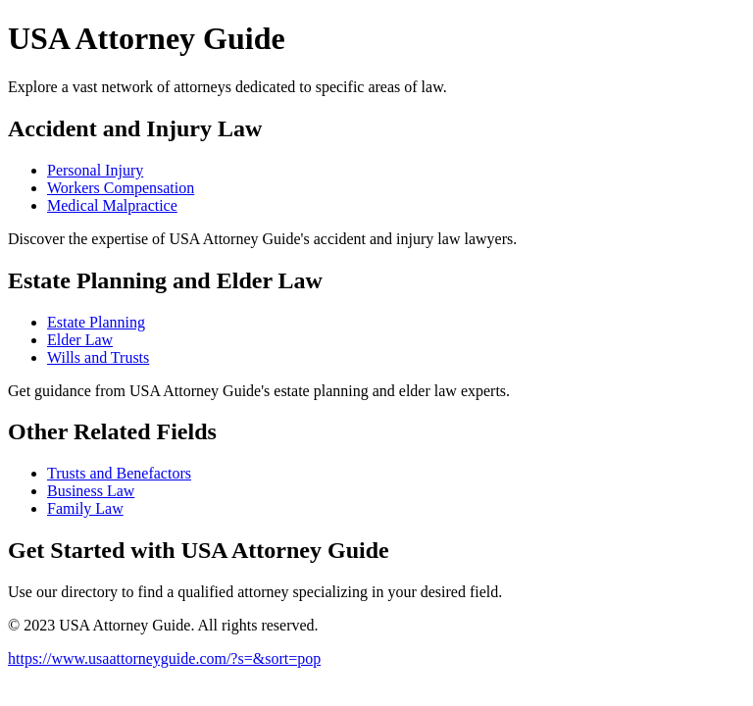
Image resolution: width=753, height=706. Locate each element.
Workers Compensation (120, 187)
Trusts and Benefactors (119, 473)
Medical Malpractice (112, 205)
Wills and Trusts (98, 357)
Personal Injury (95, 170)
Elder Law (80, 339)
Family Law (85, 508)
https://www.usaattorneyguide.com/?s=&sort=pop (164, 658)
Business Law (90, 490)
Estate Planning (96, 322)
